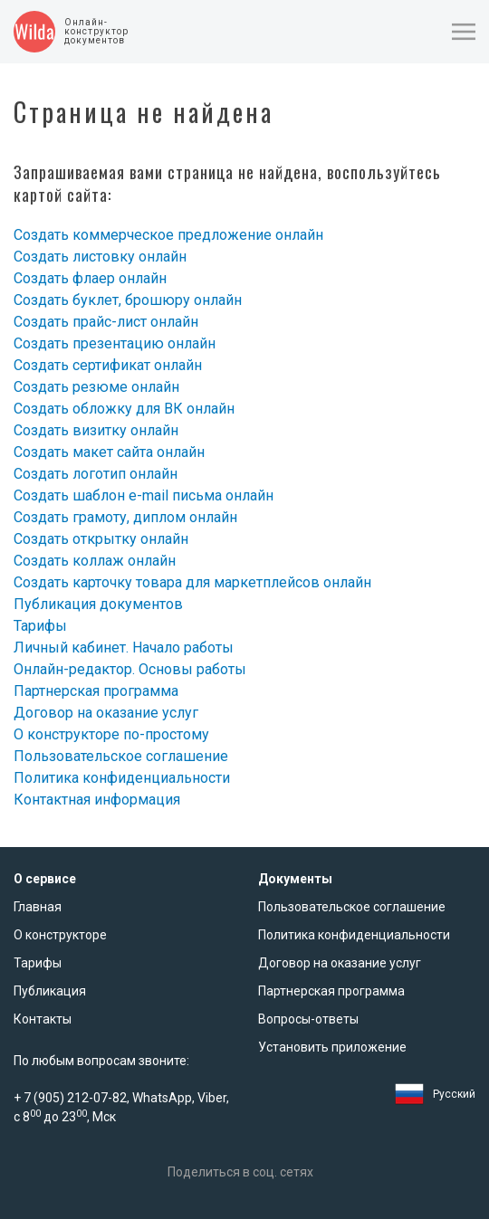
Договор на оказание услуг (106, 712)
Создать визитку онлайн (96, 430)
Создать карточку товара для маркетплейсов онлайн (192, 582)
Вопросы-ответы (308, 1019)
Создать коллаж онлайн (95, 560)
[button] (463, 31)
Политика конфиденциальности (122, 777)
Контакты (43, 1019)
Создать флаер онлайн (90, 278)
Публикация (50, 991)
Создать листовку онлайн (100, 256)
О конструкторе (60, 935)
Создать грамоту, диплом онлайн (125, 517)
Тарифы (40, 625)
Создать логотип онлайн (95, 473)
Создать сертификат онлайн (108, 365)
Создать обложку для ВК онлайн (124, 408)
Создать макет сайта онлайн (109, 452)
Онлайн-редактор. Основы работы (130, 669)
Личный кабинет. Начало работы (124, 647)
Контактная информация (97, 799)
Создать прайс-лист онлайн (106, 321)
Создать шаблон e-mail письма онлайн (143, 495)
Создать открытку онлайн (101, 539)
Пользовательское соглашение (121, 756)
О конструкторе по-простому (111, 734)
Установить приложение (332, 1047)
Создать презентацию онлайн (115, 343)
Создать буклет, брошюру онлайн (128, 300)
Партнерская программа (96, 691)
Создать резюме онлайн (96, 386)
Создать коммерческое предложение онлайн (168, 234)
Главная (38, 907)
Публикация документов (98, 604)
